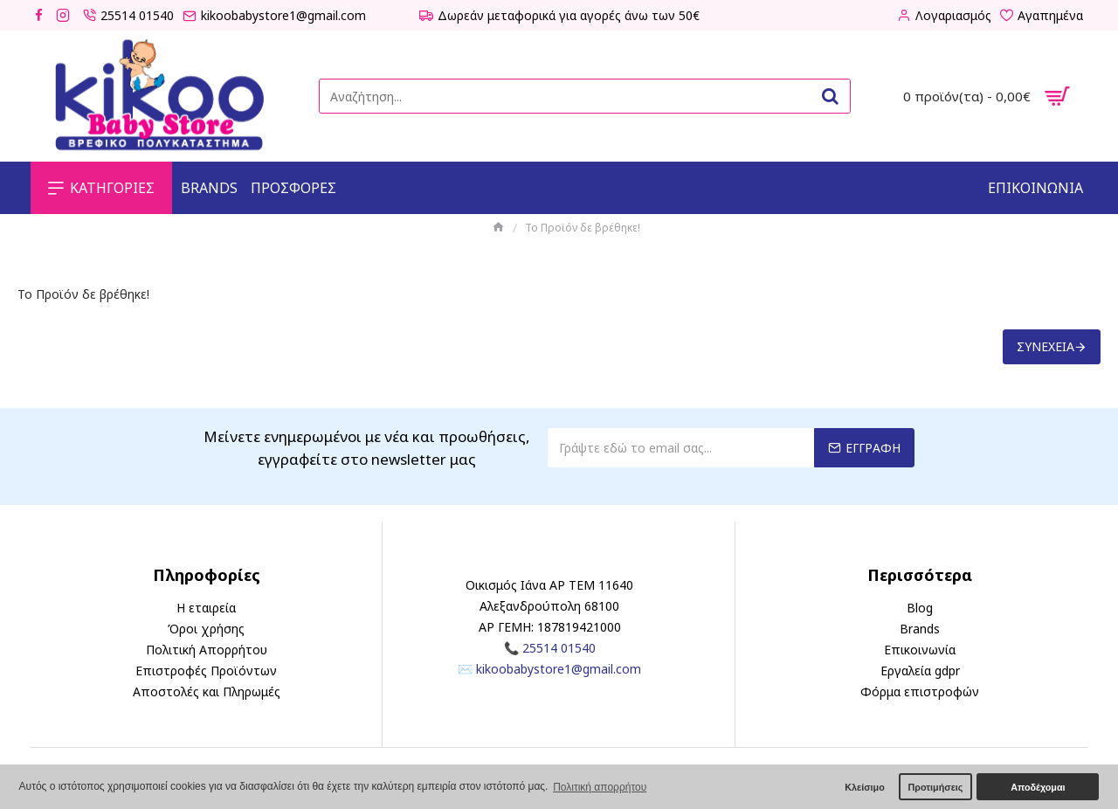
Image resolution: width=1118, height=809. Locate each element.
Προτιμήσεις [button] (935, 787)
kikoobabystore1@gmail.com (558, 668)
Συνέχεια (1045, 346)
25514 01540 (559, 648)
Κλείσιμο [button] (865, 787)
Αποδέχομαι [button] (1038, 787)
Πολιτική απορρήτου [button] (599, 787)
